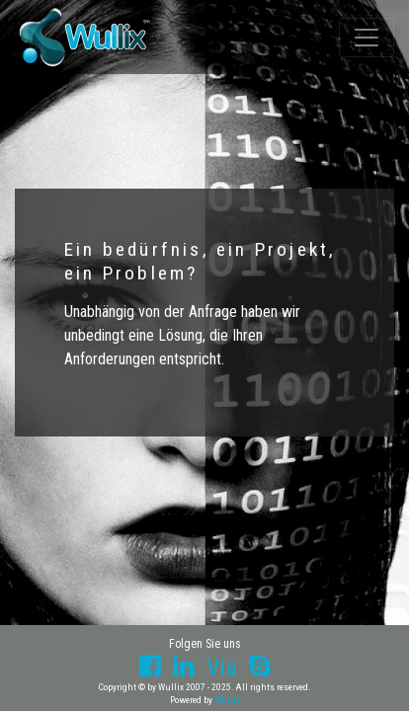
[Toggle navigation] (366, 37)
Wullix (227, 699)
